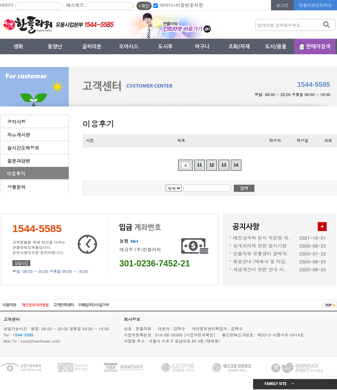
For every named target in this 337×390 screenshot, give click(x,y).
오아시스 (128, 46)
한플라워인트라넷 (315, 5)
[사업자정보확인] (200, 334)
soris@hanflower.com (40, 341)
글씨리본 (91, 46)
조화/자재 (239, 46)
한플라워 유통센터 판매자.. (261, 253)
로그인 (282, 5)
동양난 (55, 46)
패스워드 (75, 5)
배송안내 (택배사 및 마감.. (261, 261)
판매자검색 (318, 46)
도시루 (165, 46)
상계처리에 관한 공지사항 (260, 245)
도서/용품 (275, 46)
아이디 (7, 5)
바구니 (202, 46)
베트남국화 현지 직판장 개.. (262, 237)
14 (236, 165)
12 (211, 165)
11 (199, 165)
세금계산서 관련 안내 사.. (260, 269)
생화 (18, 46)
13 (223, 165)
